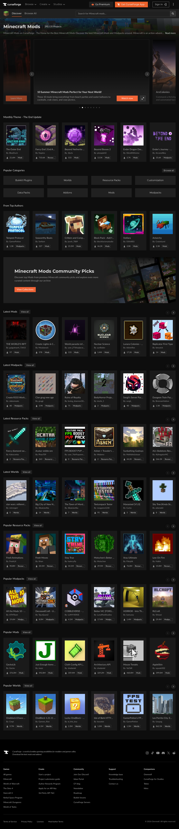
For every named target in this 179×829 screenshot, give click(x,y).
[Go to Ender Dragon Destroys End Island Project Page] (133, 142)
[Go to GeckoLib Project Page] (16, 657)
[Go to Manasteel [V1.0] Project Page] (133, 497)
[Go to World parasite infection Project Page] (75, 337)
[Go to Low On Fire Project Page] (163, 550)
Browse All (30, 13)
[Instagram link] (147, 753)
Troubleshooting (116, 779)
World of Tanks (9, 807)
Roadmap (78, 793)
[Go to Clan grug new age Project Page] (46, 390)
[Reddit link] (174, 753)
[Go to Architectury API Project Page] (104, 657)
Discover (17, 13)
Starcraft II (8, 793)
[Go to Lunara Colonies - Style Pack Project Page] (133, 337)
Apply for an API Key (47, 788)
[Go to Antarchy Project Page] (163, 230)
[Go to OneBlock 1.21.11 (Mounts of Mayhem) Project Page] (46, 710)
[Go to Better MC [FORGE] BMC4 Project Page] (104, 604)
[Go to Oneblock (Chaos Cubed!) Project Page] (16, 710)
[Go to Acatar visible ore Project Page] (46, 443)
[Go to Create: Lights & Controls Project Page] (46, 337)
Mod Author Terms (55, 822)
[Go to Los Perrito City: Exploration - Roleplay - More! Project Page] (163, 710)
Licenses (40, 822)
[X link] (168, 753)
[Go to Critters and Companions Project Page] (75, 230)
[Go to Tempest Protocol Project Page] (16, 230)
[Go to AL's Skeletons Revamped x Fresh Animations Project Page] (163, 443)
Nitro (146, 788)
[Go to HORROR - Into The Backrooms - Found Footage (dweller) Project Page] (133, 604)
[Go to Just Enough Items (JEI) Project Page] (46, 657)
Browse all (169, 170)
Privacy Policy (26, 822)
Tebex (146, 784)
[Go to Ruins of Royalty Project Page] (75, 390)
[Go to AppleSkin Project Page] (163, 657)
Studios (59, 4)
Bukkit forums (80, 798)
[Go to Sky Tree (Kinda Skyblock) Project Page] (163, 497)
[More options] (173, 4)
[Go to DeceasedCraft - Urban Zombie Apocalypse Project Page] (46, 604)
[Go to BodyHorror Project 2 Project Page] (104, 390)
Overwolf (148, 775)
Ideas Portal (79, 779)
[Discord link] (163, 753)
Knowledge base (116, 775)
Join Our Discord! (81, 775)
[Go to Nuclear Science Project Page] (104, 337)
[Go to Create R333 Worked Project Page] (16, 390)
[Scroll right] (173, 312)
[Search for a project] (123, 13)
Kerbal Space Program (12, 798)
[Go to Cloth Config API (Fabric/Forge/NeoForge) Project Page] (75, 657)
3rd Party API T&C (46, 793)
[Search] (173, 13)
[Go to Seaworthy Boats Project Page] (46, 230)
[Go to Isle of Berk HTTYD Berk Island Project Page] (104, 710)
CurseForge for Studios (154, 779)
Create (45, 4)
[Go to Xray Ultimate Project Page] (133, 550)
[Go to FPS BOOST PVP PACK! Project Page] (75, 443)
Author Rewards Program (50, 784)
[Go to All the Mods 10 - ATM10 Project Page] (16, 604)
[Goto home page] (12, 4)
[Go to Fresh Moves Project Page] (46, 550)
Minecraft (7, 779)
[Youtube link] (158, 753)
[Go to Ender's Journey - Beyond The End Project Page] (163, 142)
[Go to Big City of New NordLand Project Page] (46, 497)
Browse (31, 4)
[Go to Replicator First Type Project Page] (163, 337)
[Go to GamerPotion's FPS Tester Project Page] (133, 710)
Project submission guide (49, 779)
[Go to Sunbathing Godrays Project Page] (133, 443)
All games (7, 775)
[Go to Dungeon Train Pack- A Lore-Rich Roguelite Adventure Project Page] (163, 390)
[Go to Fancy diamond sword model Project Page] (16, 443)
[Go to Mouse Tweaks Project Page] (133, 657)
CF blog (77, 784)
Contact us (113, 784)
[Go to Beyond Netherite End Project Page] (75, 142)
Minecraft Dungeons (12, 802)
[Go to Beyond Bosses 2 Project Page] (104, 142)
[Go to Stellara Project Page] (133, 230)
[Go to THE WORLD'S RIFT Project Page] (16, 337)
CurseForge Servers (82, 802)
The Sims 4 (8, 788)
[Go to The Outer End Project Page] (16, 142)
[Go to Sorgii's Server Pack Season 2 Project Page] (133, 390)
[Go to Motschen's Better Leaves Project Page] (104, 550)
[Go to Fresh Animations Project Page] (16, 550)
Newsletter (78, 788)
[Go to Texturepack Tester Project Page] (104, 497)
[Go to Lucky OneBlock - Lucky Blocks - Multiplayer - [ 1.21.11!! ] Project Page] (75, 710)
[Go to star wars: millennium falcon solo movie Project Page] (16, 497)
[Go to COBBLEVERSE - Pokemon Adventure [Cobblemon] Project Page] (75, 604)
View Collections (25, 289)
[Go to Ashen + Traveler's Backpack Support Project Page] (104, 443)
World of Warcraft (11, 784)
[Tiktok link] (152, 753)
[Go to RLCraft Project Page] (163, 604)
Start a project (45, 775)
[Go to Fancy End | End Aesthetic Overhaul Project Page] (46, 142)
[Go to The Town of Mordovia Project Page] (75, 497)
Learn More (133, 98)
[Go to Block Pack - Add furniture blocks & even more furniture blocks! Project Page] (104, 230)
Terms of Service (10, 822)
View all (25, 312)
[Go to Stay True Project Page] (75, 550)
